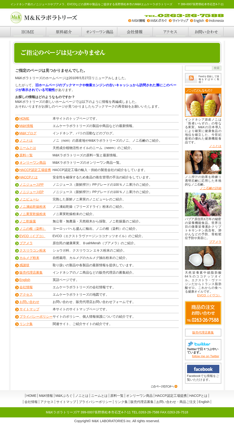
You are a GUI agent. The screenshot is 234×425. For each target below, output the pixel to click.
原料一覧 (26, 155)
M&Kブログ (28, 133)
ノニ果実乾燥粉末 (32, 214)
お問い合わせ (206, 31)
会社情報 (135, 31)
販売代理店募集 (31, 272)
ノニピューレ (29, 199)
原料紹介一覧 (64, 31)
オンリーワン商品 (99, 31)
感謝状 (24, 265)
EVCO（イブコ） (32, 236)
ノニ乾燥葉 (27, 221)
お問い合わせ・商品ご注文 (176, 402)
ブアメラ (26, 243)
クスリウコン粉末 (32, 250)
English (24, 280)
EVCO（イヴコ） (209, 295)
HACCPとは (28, 177)
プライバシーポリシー (36, 316)
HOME (28, 31)
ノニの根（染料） (32, 229)
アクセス (170, 31)
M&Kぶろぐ (64, 396)
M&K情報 (26, 126)
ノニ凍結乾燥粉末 (32, 206)
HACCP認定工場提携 (35, 170)
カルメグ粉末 (29, 258)
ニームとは (27, 148)
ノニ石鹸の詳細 (210, 188)
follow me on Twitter (205, 356)
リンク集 (26, 324)
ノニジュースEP (31, 192)
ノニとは (26, 140)
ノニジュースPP (31, 184)
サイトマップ (29, 309)
